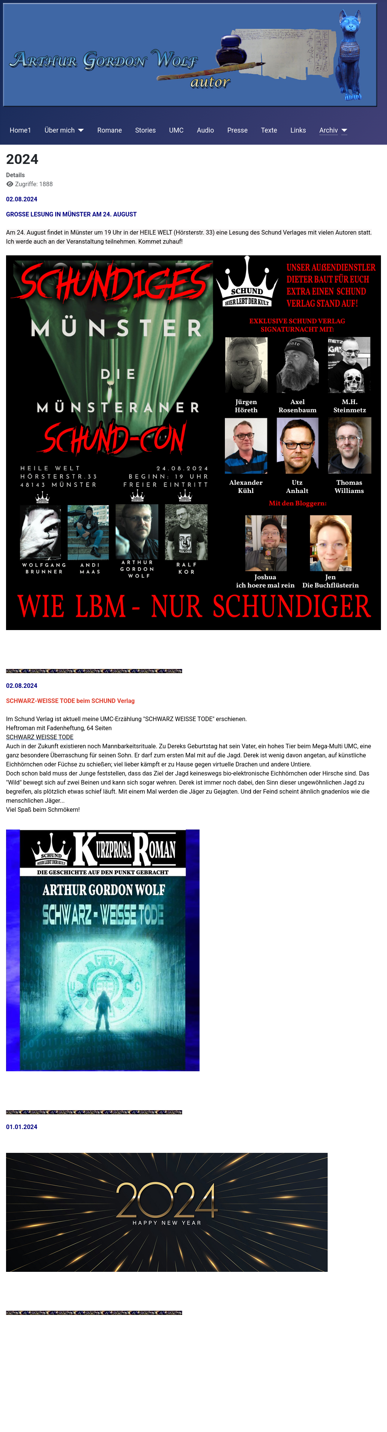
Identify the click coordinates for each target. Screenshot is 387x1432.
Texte (269, 130)
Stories (145, 130)
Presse (238, 130)
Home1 (20, 130)
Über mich (60, 130)
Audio (205, 130)
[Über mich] (79, 130)
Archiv (328, 130)
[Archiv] (342, 130)
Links (298, 130)
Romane (110, 130)
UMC (176, 130)
